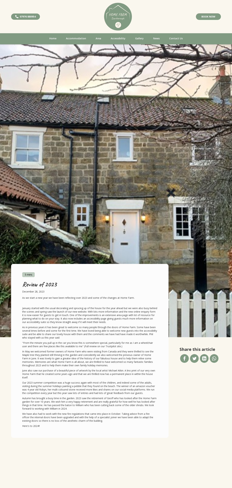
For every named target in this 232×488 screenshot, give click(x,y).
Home (52, 38)
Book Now (208, 16)
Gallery (139, 38)
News (156, 38)
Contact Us (176, 38)
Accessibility (118, 38)
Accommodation (76, 38)
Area (98, 38)
